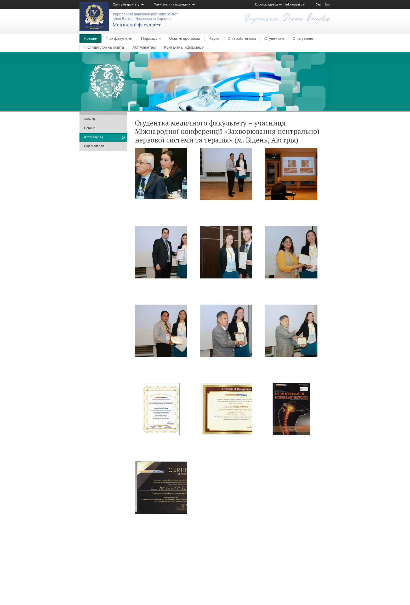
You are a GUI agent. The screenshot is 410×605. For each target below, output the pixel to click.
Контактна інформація (184, 47)
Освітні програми (184, 38)
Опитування (303, 38)
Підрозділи (151, 38)
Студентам (274, 38)
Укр (318, 4)
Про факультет (119, 38)
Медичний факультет (137, 24)
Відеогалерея (94, 146)
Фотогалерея (93, 137)
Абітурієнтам (144, 47)
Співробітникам (242, 38)
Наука (213, 38)
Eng (328, 4)
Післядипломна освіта (104, 47)
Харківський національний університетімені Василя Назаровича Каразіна (145, 16)
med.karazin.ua (293, 4)
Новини (90, 38)
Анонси (89, 119)
